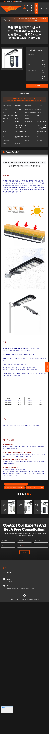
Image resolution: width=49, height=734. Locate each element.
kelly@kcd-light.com (18, 1)
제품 (24, 6)
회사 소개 (27, 8)
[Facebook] (24, 595)
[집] (3, 19)
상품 (5, 19)
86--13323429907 (11, 575)
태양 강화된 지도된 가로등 (11, 19)
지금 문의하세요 (36, 8)
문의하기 (31, 8)
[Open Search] (41, 8)
